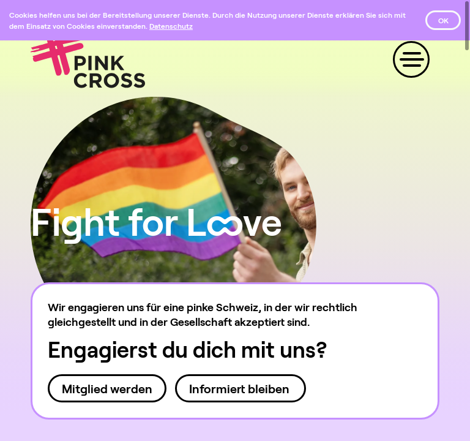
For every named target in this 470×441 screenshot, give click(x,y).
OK (443, 20)
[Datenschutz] (171, 25)
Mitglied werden (107, 388)
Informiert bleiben (240, 388)
